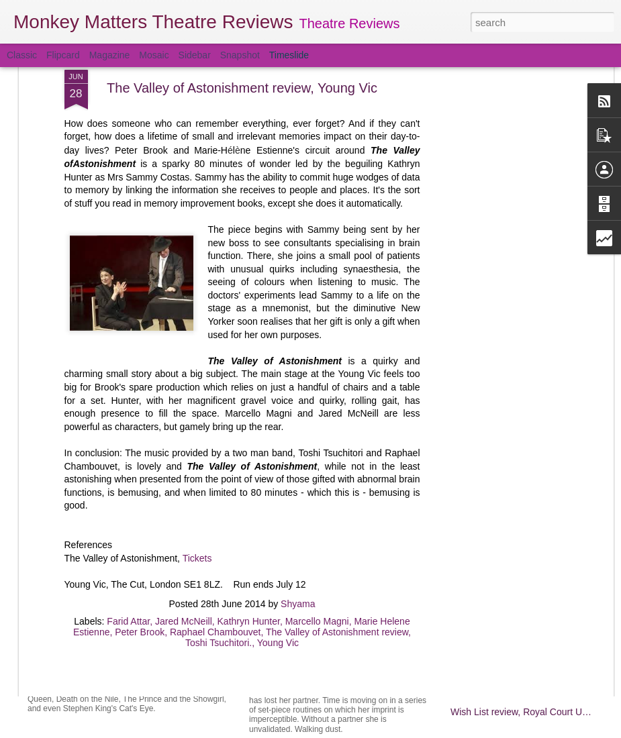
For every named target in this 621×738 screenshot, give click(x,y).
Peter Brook (139, 477)
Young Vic (278, 487)
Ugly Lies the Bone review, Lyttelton (524, 641)
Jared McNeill (183, 466)
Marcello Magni (317, 466)
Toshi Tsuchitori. (218, 487)
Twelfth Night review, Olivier (508, 665)
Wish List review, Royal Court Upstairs (530, 711)
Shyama (298, 448)
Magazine (109, 55)
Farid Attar (128, 466)
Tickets (197, 403)
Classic (22, 55)
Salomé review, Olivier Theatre (331, 569)
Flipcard (63, 55)
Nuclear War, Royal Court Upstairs (341, 656)
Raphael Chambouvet (215, 477)
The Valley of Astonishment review (337, 477)
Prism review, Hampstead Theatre (149, 643)
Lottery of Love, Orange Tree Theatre (528, 524)
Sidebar (195, 55)
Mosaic (154, 55)
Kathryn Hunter (249, 466)
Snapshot (240, 55)
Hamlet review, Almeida (499, 547)
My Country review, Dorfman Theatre (527, 594)
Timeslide (289, 55)
